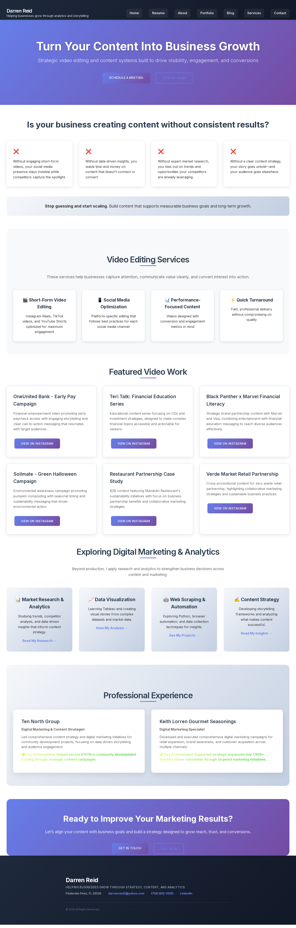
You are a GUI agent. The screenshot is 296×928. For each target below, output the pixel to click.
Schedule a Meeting (126, 81)
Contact (280, 15)
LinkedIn (186, 896)
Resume (158, 15)
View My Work (175, 81)
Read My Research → (39, 644)
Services (254, 15)
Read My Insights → (256, 637)
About (182, 15)
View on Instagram (38, 447)
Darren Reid (19, 12)
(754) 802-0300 (162, 896)
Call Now (169, 852)
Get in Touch (129, 851)
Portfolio (207, 15)
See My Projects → (184, 639)
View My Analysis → (112, 631)
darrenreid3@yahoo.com (126, 896)
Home (134, 15)
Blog (230, 15)
